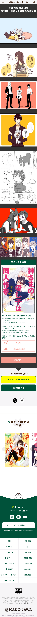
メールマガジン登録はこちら (18, 521)
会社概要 (27, 571)
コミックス (28, 543)
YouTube (27, 548)
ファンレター (9, 560)
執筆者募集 (28, 554)
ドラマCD (9, 548)
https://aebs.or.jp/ (24, 599)
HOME (9, 537)
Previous (4, 449)
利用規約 (27, 565)
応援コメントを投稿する (18, 379)
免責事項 (9, 565)
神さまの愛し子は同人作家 (18, 8)
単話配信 (9, 543)
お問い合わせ (9, 576)
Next (32, 449)
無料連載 (27, 537)
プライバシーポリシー (9, 571)
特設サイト (9, 554)
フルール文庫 (28, 560)
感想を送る (18, 388)
